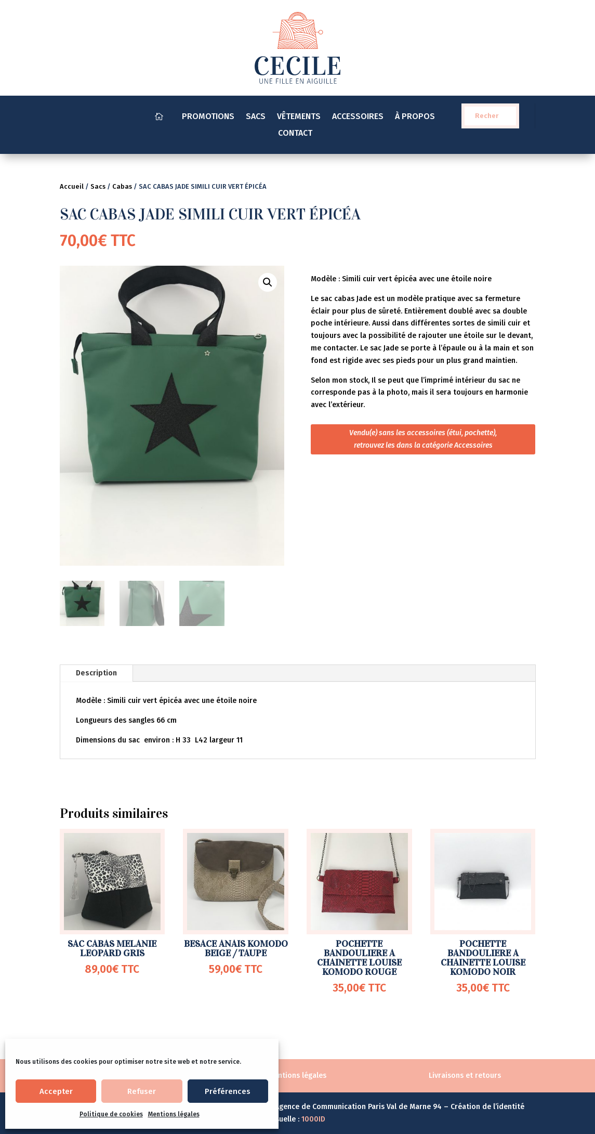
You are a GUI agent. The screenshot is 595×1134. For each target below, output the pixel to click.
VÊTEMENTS (299, 117)
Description (96, 673)
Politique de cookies (111, 1114)
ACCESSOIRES (358, 117)
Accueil (72, 186)
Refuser (141, 1091)
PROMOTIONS (208, 117)
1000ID (313, 1119)
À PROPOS (415, 117)
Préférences (227, 1091)
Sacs (97, 186)
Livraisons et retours (465, 1075)
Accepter (56, 1091)
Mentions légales (174, 1114)
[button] (267, 282)
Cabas (122, 186)
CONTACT (297, 133)
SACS (256, 117)
